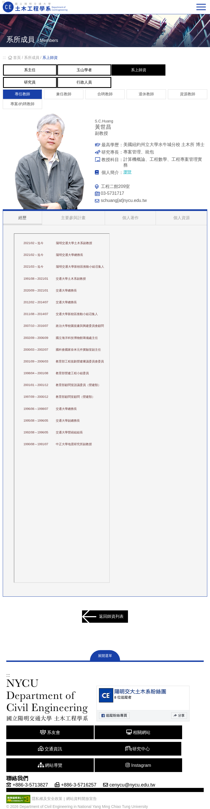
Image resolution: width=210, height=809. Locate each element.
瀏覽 (127, 177)
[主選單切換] (202, 7)
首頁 (15, 58)
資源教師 (187, 97)
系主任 (36, 70)
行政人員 (104, 84)
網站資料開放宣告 (81, 791)
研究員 (36, 84)
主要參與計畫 (79, 223)
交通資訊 (171, 741)
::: (3, 2)
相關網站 (105, 741)
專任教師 (22, 97)
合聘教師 (105, 97)
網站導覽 (105, 757)
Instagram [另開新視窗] (171, 757)
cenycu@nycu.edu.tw (132, 777)
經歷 (28, 223)
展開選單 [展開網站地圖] (105, 664)
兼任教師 (63, 97)
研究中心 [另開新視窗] (38, 757)
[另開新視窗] (143, 712)
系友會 (38, 741)
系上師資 (172, 70)
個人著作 (130, 223)
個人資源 (181, 223)
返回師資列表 (102, 623)
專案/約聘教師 (22, 108)
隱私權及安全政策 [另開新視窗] (47, 791)
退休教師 (146, 97)
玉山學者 (104, 70)
